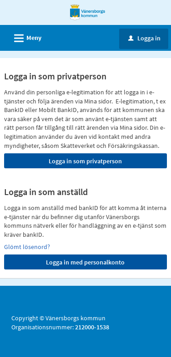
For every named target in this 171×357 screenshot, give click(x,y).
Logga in (144, 38)
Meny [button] (24, 37)
